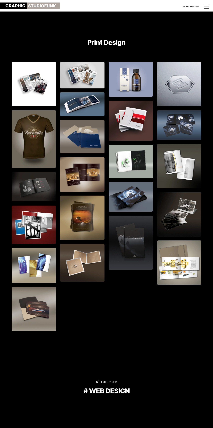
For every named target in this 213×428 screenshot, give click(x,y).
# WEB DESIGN (106, 391)
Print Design (191, 6)
